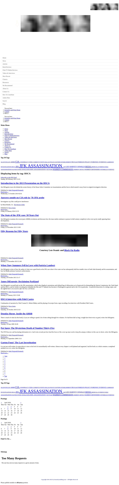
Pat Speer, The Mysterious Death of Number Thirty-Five (27, 328)
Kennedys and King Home (12, 110)
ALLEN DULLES (6, 162)
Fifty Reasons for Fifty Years (14, 231)
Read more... (4, 192)
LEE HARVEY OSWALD (75, 167)
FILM (76, 162)
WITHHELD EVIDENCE (107, 169)
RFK (28, 169)
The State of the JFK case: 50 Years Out (20, 215)
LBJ (64, 167)
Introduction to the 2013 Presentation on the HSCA (25, 183)
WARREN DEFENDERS (92, 169)
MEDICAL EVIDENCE (98, 167)
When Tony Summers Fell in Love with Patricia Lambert (28, 265)
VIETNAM (49, 169)
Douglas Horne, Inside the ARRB (16, 313)
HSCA (14, 167)
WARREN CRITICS (79, 169)
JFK (17, 167)
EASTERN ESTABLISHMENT (63, 162)
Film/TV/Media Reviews (10, 70)
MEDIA (88, 167)
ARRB (13, 162)
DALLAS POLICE (50, 162)
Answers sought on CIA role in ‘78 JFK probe (22, 197)
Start (5, 356)
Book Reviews (7, 67)
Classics (5, 79)
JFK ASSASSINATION (41, 165)
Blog (4, 104)
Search (5, 101)
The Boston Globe (19, 205)
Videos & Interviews (9, 73)
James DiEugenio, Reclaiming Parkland (20, 281)
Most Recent (6, 76)
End (5, 376)
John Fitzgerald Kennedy (16, 190)
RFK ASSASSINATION (38, 169)
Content (6, 111)
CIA (17, 161)
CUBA (31, 162)
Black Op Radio (71, 250)
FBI (72, 162)
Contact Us (6, 91)
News (4, 61)
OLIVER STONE (17, 169)
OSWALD (24, 169)
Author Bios (6, 98)
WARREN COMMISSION (63, 169)
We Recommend (7, 85)
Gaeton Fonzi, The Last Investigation (18, 342)
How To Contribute (8, 95)
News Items (12, 208)
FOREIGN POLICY (84, 162)
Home (4, 58)
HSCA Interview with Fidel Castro (17, 299)
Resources (6, 82)
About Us (5, 88)
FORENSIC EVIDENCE (99, 162)
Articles (5, 64)
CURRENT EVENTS (39, 162)
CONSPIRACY (24, 162)
